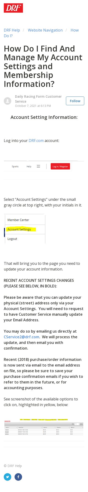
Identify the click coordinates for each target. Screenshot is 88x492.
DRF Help (12, 30)
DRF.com (36, 140)
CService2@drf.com (21, 336)
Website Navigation (45, 30)
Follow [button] (75, 101)
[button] (78, 8)
